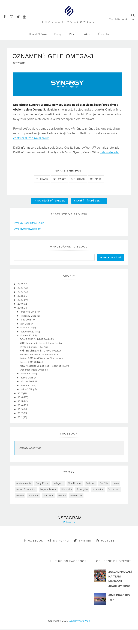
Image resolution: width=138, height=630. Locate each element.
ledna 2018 (26, 390)
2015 (20, 401)
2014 (20, 405)
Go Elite (104, 483)
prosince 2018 (28, 312)
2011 (20, 417)
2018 (20, 308)
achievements (23, 483)
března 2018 (27, 382)
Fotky (57, 34)
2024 (20, 284)
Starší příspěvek (88, 201)
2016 (20, 397)
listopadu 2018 (28, 316)
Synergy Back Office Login (29, 223)
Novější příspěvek (50, 201)
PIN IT (95, 179)
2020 (20, 300)
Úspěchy (103, 34)
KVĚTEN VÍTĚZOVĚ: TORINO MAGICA (40, 351)
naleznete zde (109, 153)
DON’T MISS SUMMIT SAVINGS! (37, 339)
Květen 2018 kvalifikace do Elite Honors (41, 358)
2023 (20, 288)
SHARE (42, 179)
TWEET (59, 179)
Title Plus (48, 496)
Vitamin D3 (76, 496)
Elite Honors (74, 483)
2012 (20, 413)
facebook (33, 541)
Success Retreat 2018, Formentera (39, 355)
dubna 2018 (27, 378)
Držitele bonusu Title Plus (34, 347)
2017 (20, 394)
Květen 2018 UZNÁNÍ (31, 362)
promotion (98, 489)
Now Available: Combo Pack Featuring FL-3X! (44, 366)
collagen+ (58, 483)
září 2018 (25, 324)
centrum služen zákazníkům (31, 138)
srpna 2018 (26, 328)
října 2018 (26, 320)
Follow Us (69, 522)
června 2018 (27, 336)
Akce (87, 34)
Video (72, 34)
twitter (82, 541)
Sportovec (113, 489)
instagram (58, 541)
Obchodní (66, 489)
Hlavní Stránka (38, 34)
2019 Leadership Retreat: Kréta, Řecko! (41, 343)
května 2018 (27, 374)
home (116, 483)
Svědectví (33, 496)
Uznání (62, 496)
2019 (20, 304)
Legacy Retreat (48, 489)
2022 (20, 292)
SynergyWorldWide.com (27, 229)
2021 (20, 296)
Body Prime (42, 483)
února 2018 (27, 386)
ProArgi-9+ (82, 489)
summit (20, 496)
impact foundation (25, 489)
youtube (105, 541)
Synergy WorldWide (30, 448)
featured (90, 483)
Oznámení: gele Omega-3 (34, 370)
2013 (20, 409)
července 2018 (28, 332)
